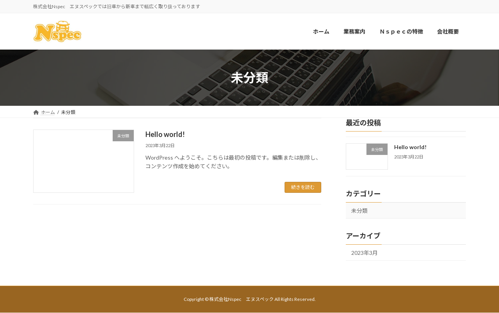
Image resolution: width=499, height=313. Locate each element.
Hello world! (165, 134)
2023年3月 (364, 252)
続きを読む (303, 187)
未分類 (359, 211)
